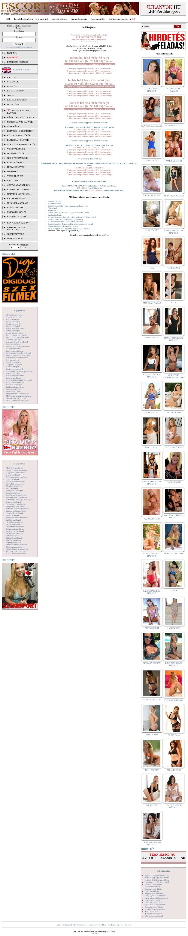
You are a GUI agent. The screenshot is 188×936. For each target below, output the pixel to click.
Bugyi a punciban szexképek (18, 337)
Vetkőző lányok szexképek (17, 549)
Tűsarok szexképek (14, 547)
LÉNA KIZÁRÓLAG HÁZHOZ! (152, 843)
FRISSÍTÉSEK (13, 104)
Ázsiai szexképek (13, 324)
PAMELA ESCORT (174, 161)
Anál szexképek (12, 319)
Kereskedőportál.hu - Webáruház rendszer (65, 221)
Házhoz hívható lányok (21, 117)
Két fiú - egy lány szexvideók (157, 877)
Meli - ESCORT (152, 770)
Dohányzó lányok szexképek (18, 346)
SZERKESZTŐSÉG (15, 234)
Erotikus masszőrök (19, 135)
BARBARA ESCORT (152, 699)
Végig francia (15, 176)
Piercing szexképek (14, 486)
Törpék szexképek (13, 540)
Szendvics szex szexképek (17, 517)
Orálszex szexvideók (153, 902)
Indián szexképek (13, 373)
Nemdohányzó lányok (20, 122)
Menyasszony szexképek (16, 398)
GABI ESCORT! (174, 482)
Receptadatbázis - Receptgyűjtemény (63, 226)
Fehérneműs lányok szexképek (18, 353)
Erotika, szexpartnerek (120, 18)
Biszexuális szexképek (15, 328)
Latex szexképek (13, 389)
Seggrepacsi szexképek (15, 504)
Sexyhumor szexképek (15, 506)
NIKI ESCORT (152, 734)
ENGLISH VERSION (21, 70)
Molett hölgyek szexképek (17, 470)
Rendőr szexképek (13, 502)
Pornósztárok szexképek (16, 495)
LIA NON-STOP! (173, 628)
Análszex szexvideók (153, 884)
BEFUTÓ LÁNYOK (15, 91)
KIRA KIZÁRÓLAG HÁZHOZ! (174, 664)
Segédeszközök (16, 153)
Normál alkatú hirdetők (21, 144)
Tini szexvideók (151, 911)
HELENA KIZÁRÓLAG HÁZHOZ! (173, 516)
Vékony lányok (16, 149)
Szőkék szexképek (13, 520)
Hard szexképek (12, 366)
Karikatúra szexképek (15, 375)
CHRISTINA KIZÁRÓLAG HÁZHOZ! (174, 376)
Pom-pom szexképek (14, 490)
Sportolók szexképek (14, 513)
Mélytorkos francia (19, 194)
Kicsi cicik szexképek (15, 382)
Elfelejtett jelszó (25, 47)
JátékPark (52, 210)
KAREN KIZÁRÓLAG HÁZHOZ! (152, 482)
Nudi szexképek (12, 479)
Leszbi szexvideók (152, 900)
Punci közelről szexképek (16, 497)
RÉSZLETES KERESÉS (17, 62)
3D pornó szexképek (14, 315)
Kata (152, 268)
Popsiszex (12, 171)
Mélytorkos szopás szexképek (18, 396)
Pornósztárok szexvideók (155, 909)
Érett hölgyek (15, 162)
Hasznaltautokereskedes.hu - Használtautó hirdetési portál (72, 217)
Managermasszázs (17, 203)
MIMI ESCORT (152, 447)
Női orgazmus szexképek (16, 477)
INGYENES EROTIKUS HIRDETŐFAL (17, 228)
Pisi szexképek (12, 488)
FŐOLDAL (12, 53)
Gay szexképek (12, 360)
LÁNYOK (11, 77)
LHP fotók (12, 180)
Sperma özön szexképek (16, 511)
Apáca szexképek (13, 321)
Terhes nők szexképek (15, 531)
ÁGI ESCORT (152, 805)
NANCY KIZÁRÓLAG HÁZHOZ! (174, 231)
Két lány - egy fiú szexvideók (157, 882)
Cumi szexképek (13, 344)
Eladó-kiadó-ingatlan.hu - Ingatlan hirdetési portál (68, 212)
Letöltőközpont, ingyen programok (31, 18)
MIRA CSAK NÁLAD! (174, 196)
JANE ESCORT (152, 230)
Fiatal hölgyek (16, 167)
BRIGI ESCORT (152, 412)
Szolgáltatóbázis (79, 18)
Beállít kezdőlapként (79, 925)
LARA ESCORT (152, 160)
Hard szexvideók (152, 891)
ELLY (173, 302)
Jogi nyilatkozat (63, 925)
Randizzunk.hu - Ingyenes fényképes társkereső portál (70, 224)
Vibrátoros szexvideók (154, 916)
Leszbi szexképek (13, 391)
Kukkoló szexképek (14, 384)
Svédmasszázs (15, 207)
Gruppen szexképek (14, 364)
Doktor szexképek (13, 348)
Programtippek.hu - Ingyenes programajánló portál (69, 228)
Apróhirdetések (54, 203)
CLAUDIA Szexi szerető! (152, 126)
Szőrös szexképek (13, 524)
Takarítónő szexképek (15, 526)
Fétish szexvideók (152, 886)
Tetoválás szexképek (14, 533)
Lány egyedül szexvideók (155, 895)
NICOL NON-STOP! (152, 195)
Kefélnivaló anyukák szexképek (19, 380)
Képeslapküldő (98, 18)
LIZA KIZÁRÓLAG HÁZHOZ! (151, 592)
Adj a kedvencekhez (97, 925)
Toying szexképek (13, 542)
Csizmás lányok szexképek (17, 342)
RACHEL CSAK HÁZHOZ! (174, 806)
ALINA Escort (174, 735)
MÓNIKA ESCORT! (174, 125)
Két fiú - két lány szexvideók (157, 880)
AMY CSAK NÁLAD (152, 303)
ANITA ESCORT (152, 628)
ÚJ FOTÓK (12, 86)
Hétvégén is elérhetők (20, 131)
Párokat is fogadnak (19, 189)
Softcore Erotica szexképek (17, 508)
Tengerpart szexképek (15, 529)
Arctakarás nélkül (18, 185)
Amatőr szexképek (13, 317)
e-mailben (104, 235)
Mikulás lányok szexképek (17, 400)
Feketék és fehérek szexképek (18, 355)
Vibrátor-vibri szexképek (16, 551)
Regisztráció (11, 47)
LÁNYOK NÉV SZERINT (18, 223)
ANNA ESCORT (174, 770)
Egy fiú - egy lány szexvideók (157, 875)
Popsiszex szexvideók (154, 907)
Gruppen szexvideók (153, 889)
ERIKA (174, 590)
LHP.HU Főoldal (55, 201)
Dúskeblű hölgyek (18, 140)
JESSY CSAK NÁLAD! (174, 447)
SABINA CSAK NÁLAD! (173, 90)
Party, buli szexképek (15, 484)
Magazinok (52, 208)
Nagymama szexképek (15, 472)
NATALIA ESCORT (151, 663)
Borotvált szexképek (14, 333)
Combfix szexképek (14, 339)
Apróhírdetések (59, 18)
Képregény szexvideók (154, 893)
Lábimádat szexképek (15, 387)
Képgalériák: (20, 310)
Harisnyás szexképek (14, 369)
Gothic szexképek (13, 362)
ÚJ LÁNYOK (13, 82)
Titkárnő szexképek (14, 538)
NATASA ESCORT (152, 519)
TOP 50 (10, 95)
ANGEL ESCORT (151, 337)
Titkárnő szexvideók (153, 914)
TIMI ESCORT (173, 268)
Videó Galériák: (163, 871)
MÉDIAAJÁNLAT (15, 238)
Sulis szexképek (12, 515)
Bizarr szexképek (13, 330)
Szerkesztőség (113, 925)
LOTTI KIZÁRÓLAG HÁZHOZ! (152, 90)
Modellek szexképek (14, 468)
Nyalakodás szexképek (15, 481)
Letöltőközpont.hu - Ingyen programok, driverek (68, 206)
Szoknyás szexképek (14, 522)
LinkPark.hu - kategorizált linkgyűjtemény (65, 219)
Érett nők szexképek (14, 351)
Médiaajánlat (126, 925)
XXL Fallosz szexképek (16, 554)
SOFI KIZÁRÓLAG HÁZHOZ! (151, 555)
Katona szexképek (13, 378)
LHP (8, 18)
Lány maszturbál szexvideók (156, 898)
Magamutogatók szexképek (17, 394)
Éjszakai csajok (16, 198)
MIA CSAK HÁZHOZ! (174, 554)
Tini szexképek (12, 535)
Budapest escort (16, 216)
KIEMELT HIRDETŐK (17, 100)
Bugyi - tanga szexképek (16, 335)
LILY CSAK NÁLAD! (173, 700)
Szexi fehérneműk (17, 158)
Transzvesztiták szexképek (17, 544)
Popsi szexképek (13, 493)
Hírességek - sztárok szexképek (19, 371)
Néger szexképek (13, 475)
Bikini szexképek (13, 326)
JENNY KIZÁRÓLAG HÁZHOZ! (151, 375)
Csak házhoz (14, 126)
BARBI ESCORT (174, 412)
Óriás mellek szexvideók (155, 905)
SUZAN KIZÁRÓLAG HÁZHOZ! (174, 339)
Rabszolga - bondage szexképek (19, 499)
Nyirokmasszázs (16, 212)
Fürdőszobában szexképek (17, 357)
